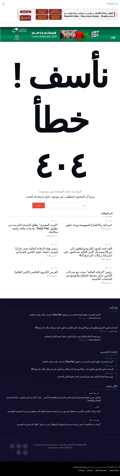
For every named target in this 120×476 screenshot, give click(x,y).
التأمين (97, 407)
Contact (81, 470)
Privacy (90, 470)
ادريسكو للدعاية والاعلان (81, 467)
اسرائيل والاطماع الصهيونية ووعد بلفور (89, 225)
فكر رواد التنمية (94, 393)
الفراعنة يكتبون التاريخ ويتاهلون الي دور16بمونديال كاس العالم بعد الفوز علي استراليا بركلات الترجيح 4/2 (88, 252)
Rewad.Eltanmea (95, 318)
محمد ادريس (113, 331)
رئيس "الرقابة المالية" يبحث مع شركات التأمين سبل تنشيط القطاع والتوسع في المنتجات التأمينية (89, 275)
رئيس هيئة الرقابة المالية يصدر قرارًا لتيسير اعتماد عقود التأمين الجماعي (36, 250)
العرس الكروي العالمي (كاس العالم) (36, 272)
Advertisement (101, 470)
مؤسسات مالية (94, 420)
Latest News (114, 470)
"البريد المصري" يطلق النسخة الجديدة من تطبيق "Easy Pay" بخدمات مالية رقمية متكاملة (33, 228)
